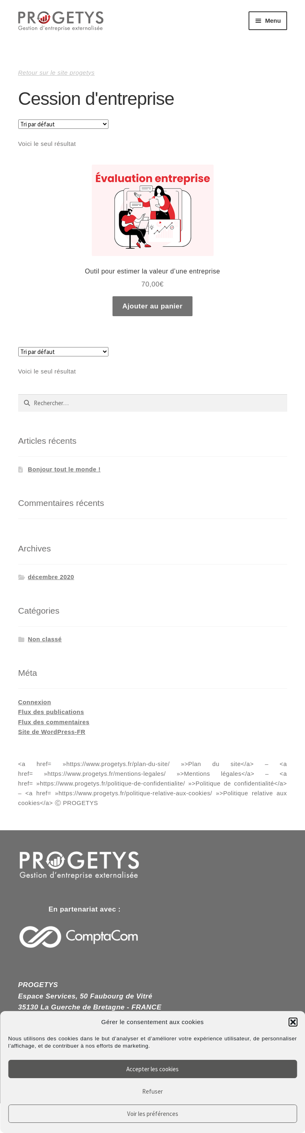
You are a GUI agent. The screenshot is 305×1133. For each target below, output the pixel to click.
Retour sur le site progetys (56, 72)
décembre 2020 (51, 577)
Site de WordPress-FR (52, 732)
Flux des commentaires (54, 722)
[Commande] (63, 124)
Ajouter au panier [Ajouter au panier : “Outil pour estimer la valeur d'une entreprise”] (152, 306)
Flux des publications (51, 712)
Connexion (34, 702)
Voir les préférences (152, 1114)
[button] (293, 1022)
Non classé (45, 639)
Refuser (152, 1091)
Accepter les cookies (152, 1069)
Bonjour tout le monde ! (64, 469)
